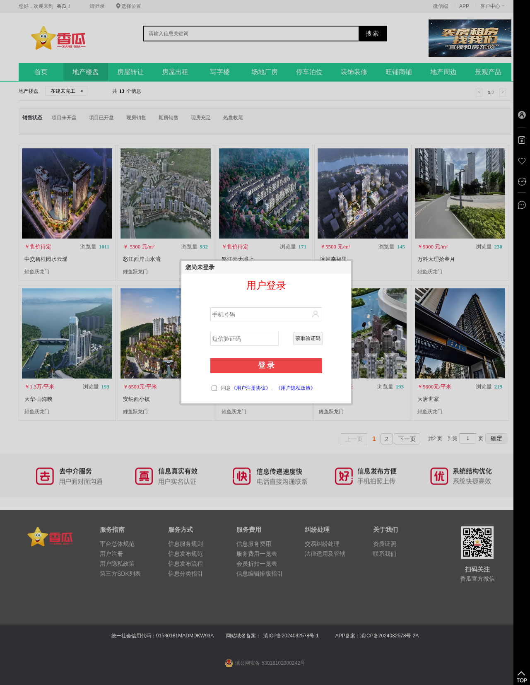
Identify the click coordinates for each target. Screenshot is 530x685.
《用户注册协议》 (251, 388)
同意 (264, 388)
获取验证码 (308, 338)
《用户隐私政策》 (296, 388)
